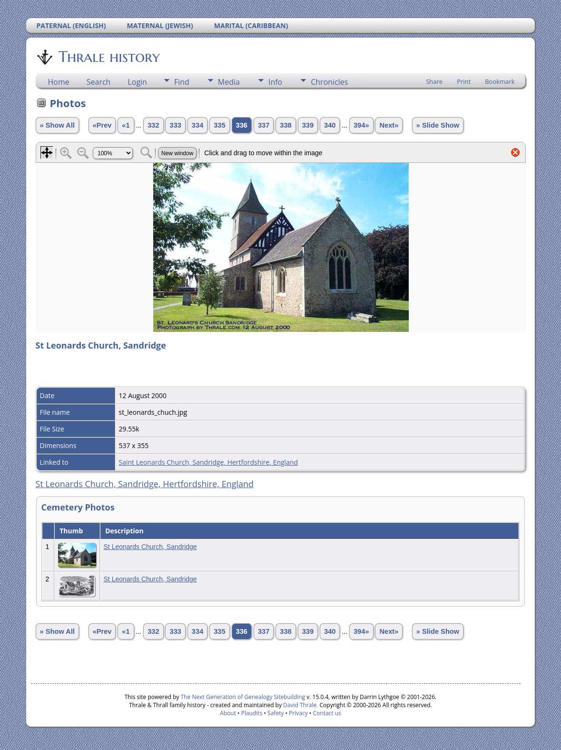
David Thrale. (300, 705)
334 (197, 125)
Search (99, 82)
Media (229, 82)
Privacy (298, 713)
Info (275, 82)
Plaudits (252, 713)
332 (153, 125)
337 (263, 125)
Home (58, 82)
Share (434, 81)
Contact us (327, 713)
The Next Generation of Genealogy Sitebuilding (243, 697)
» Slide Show (437, 125)
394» (361, 125)
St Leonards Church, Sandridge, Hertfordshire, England (145, 484)
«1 (125, 125)
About (228, 713)
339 (308, 125)
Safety (275, 713)
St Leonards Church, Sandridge (150, 546)
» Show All (57, 125)
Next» (388, 125)
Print (464, 81)
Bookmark (499, 81)
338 (285, 125)
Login (137, 82)
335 (219, 125)
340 (329, 125)
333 (175, 125)
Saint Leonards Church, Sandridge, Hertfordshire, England (208, 462)
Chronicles (329, 82)
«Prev (102, 125)
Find (181, 82)
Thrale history (108, 56)
